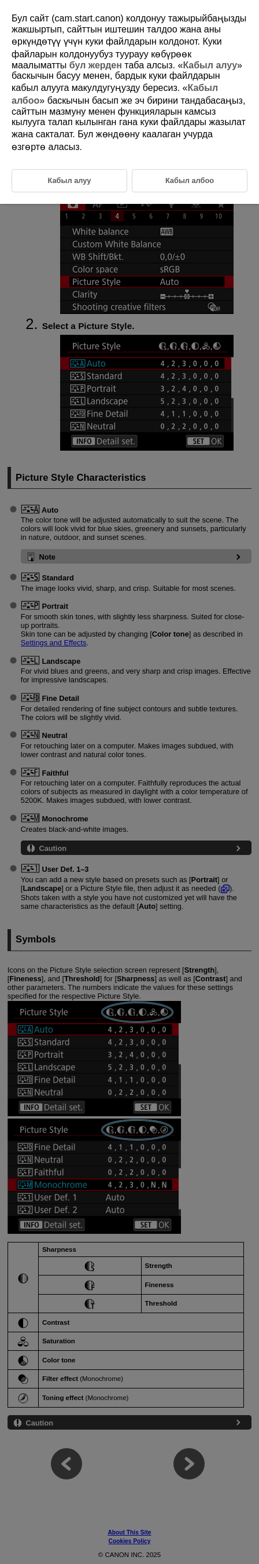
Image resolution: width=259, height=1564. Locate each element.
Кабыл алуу (210, 65)
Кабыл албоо (189, 180)
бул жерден (95, 65)
